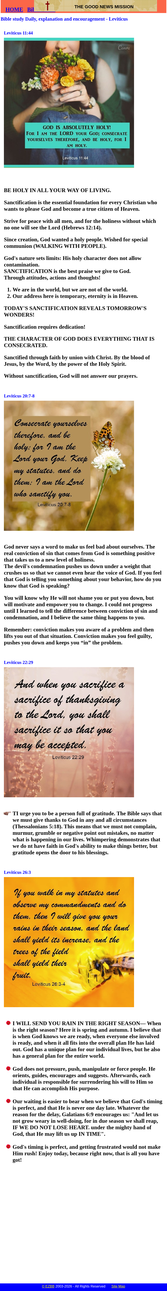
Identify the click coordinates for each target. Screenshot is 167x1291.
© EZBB (48, 1286)
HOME (14, 9)
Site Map (118, 1286)
